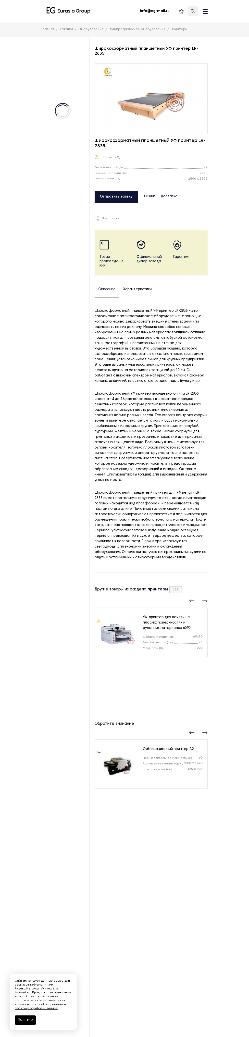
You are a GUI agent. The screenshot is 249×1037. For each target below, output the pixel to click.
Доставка (169, 196)
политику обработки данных (36, 1008)
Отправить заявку (116, 196)
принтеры (158, 589)
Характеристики (137, 289)
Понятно (25, 1020)
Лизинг (149, 196)
